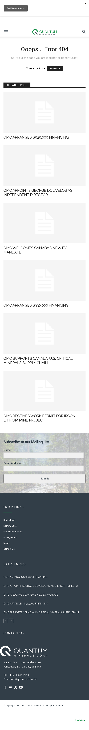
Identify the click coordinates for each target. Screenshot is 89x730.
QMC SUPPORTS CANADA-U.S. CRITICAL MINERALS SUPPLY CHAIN (37, 360)
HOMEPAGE (55, 69)
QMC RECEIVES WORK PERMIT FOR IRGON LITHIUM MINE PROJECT (39, 418)
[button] (84, 32)
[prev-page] (5, 621)
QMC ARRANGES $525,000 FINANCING (36, 137)
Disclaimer (80, 720)
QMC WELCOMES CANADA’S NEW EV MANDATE (31, 594)
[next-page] (11, 621)
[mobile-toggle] (5, 32)
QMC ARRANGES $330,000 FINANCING (35, 305)
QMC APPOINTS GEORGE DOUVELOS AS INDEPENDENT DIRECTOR (37, 192)
